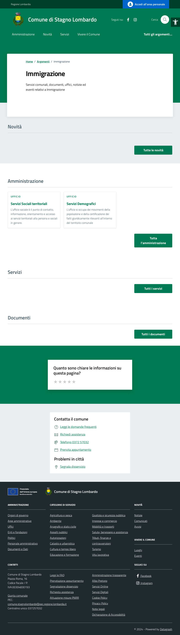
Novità (47, 34)
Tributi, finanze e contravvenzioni (101, 541)
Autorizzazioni (58, 538)
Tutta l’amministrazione (153, 240)
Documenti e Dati (18, 549)
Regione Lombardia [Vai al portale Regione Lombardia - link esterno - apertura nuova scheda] (21, 4)
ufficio (16, 196)
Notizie (138, 515)
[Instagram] (133, 19)
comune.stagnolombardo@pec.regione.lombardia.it (37, 604)
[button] (175, 22)
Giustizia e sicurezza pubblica (108, 515)
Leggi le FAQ (57, 575)
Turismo (96, 549)
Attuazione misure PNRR (64, 598)
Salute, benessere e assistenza (110, 532)
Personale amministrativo (23, 543)
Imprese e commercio (104, 521)
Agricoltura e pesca (61, 515)
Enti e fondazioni (17, 532)
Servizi (64, 34)
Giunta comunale (18, 595)
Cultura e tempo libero (63, 549)
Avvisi (137, 526)
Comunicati (140, 521)
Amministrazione (23, 34)
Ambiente (55, 521)
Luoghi (138, 550)
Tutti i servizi (153, 288)
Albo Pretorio (99, 581)
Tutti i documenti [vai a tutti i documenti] (153, 334)
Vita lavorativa (100, 555)
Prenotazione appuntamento (66, 581)
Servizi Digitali (100, 592)
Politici (11, 538)
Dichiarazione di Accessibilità (108, 614)
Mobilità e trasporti (103, 526)
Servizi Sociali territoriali (29, 203)
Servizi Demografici (81, 203)
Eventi (138, 556)
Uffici (11, 526)
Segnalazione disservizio (64, 586)
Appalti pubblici (59, 532)
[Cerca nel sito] (165, 19)
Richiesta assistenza (62, 592)
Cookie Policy (99, 598)
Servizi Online (100, 586)
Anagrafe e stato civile (63, 526)
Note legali (98, 609)
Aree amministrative (19, 521)
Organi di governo (18, 515)
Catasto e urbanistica (62, 543)
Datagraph (166, 629)
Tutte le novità (153, 150)
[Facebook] (126, 19)
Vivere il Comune (89, 34)
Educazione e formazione (64, 555)
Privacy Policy (100, 603)
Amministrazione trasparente (109, 575)
